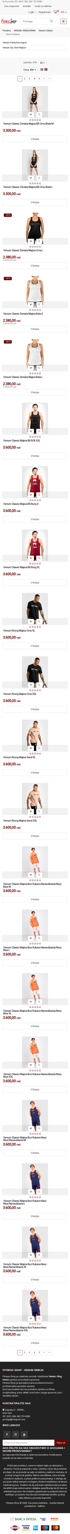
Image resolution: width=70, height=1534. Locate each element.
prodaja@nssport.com (14, 1419)
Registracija (44, 12)
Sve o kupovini (11, 6)
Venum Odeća (46, 30)
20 (42, 62)
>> (49, 78)
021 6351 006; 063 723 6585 (16, 1416)
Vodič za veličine (43, 6)
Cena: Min (29, 69)
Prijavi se (61, 1442)
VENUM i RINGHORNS (25, 30)
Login (31, 12)
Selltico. (42, 1506)
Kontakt (27, 6)
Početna (7, 30)
